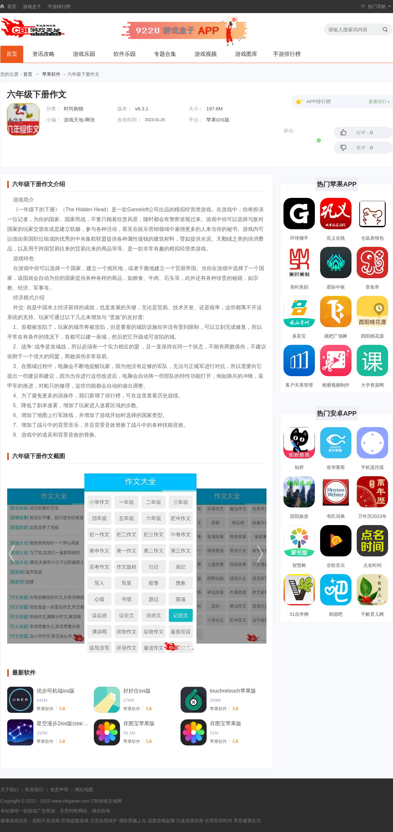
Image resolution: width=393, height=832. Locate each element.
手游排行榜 (59, 6)
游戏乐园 (84, 54)
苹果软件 (51, 74)
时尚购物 (73, 108)
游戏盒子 (32, 6)
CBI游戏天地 (104, 801)
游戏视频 (206, 54)
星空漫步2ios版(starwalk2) (63, 723)
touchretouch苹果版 (233, 691)
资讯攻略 (43, 54)
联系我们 (34, 789)
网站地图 (84, 789)
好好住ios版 (137, 691)
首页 (11, 6)
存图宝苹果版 (139, 723)
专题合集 (165, 54)
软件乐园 (124, 54)
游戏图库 (246, 54)
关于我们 (9, 789)
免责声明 (59, 789)
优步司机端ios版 (56, 691)
